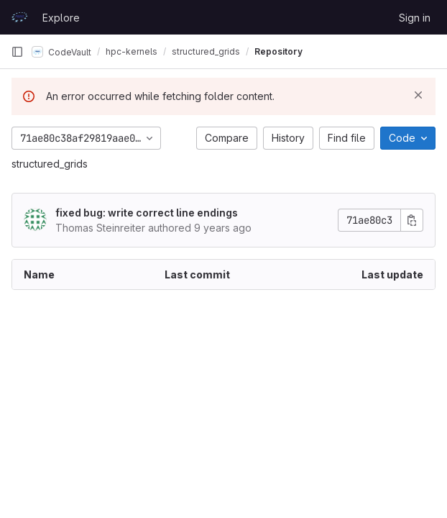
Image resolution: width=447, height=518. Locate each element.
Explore (61, 18)
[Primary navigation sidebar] (17, 51)
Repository (278, 51)
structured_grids (49, 164)
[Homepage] (19, 17)
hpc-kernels (131, 51)
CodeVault (61, 52)
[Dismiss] (418, 95)
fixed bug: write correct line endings (146, 212)
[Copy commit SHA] (411, 220)
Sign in (414, 18)
